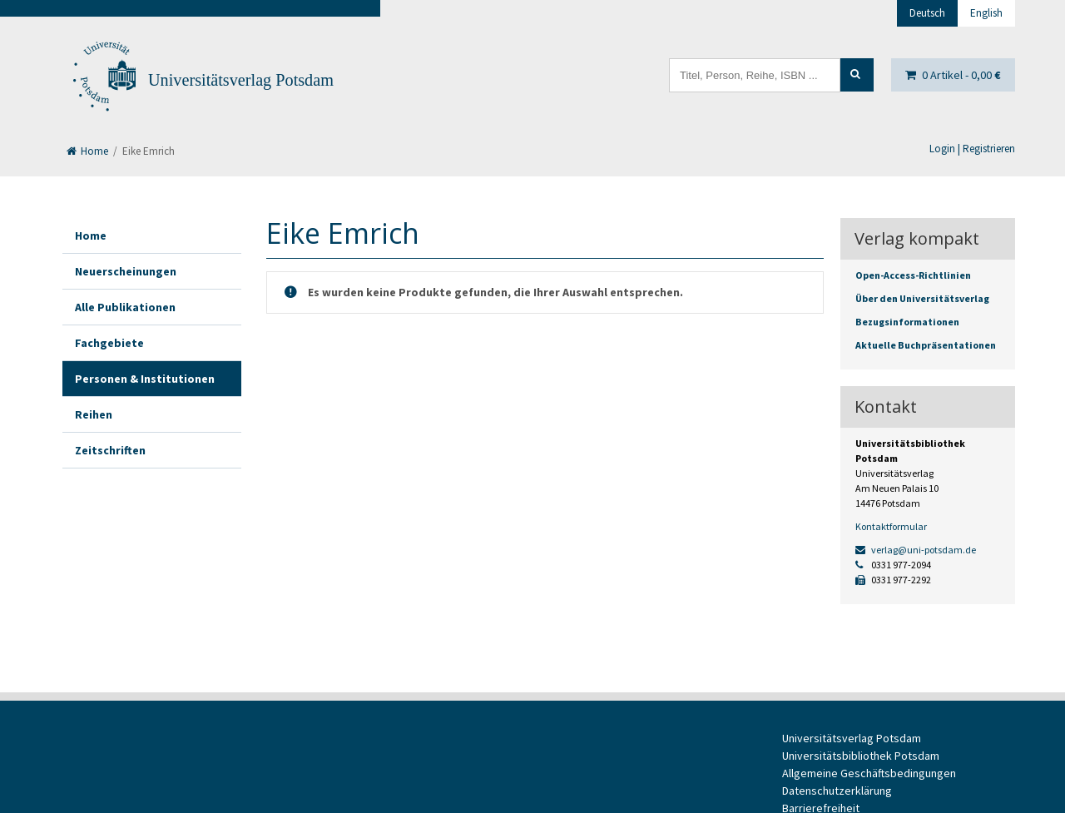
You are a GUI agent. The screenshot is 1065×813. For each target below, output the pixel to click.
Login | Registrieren (972, 148)
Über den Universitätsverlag (922, 298)
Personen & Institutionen (145, 378)
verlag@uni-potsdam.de (915, 549)
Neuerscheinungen (125, 271)
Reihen (93, 414)
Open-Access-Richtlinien (913, 275)
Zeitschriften (110, 450)
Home (87, 151)
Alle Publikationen (125, 307)
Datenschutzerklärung (837, 790)
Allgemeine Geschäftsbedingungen (869, 773)
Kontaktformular (891, 526)
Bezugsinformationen (907, 321)
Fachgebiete (109, 342)
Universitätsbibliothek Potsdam (860, 755)
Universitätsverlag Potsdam (241, 80)
